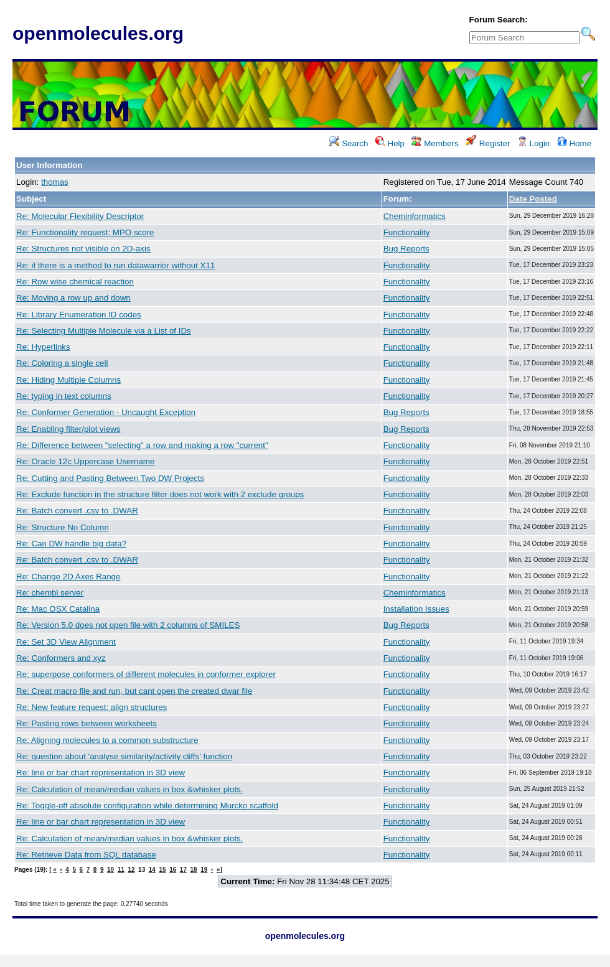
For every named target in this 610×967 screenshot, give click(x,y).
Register (488, 143)
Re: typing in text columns (63, 396)
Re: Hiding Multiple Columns (68, 380)
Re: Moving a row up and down (73, 297)
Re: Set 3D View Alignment (66, 642)
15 (162, 869)
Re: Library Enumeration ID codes (78, 314)
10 (110, 869)
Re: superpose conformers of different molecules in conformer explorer (146, 674)
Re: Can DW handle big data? (71, 543)
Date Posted (533, 198)
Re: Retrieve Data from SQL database (86, 854)
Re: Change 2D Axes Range (68, 576)
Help (390, 143)
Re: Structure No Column (62, 527)
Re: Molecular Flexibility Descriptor (80, 216)
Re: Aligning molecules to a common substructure (107, 740)
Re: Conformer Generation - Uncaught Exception (105, 412)
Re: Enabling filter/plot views (68, 429)
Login (533, 143)
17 (183, 869)
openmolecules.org (98, 33)
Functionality (406, 232)
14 (152, 869)
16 (172, 869)
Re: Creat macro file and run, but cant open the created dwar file (134, 691)
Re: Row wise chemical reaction (75, 281)
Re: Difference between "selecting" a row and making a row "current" (142, 445)
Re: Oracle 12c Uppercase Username (85, 461)
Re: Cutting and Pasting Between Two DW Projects (110, 478)
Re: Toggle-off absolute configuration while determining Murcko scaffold (147, 805)
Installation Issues (416, 609)
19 (203, 869)
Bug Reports (406, 248)
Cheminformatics (414, 216)
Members (434, 143)
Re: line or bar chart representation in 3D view (100, 772)
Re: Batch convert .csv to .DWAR (77, 510)
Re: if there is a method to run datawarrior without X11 (115, 265)
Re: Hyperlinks (43, 347)
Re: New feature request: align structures (91, 707)
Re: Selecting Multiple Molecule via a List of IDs (103, 330)
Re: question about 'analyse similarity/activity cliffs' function (124, 756)
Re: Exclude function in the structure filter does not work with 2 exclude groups (160, 494)
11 (121, 869)
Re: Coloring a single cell (62, 363)
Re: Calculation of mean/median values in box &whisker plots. (129, 789)
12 (131, 869)
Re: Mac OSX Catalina (58, 609)
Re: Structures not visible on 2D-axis (83, 248)
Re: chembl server (49, 592)
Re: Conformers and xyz (61, 658)
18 (193, 869)
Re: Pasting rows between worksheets (86, 723)
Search (348, 143)
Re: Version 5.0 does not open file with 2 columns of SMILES (128, 625)
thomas (54, 182)
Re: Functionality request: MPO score (85, 232)
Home (574, 143)
